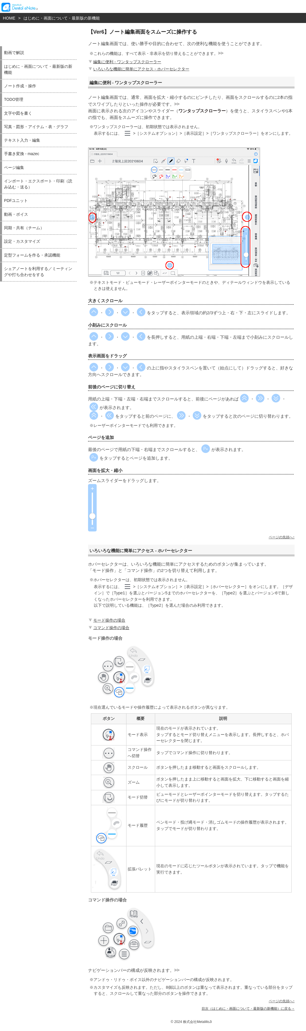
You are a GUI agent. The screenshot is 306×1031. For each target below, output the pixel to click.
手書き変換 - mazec (21, 154)
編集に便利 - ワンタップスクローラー (124, 61)
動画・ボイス (16, 214)
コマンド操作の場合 (108, 627)
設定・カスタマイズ (22, 241)
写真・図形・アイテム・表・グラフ (36, 127)
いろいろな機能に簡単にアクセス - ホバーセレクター (138, 69)
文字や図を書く (18, 113)
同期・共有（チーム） (24, 228)
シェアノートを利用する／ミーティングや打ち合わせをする (38, 272)
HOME (9, 18)
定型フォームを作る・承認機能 (32, 255)
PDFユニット (16, 201)
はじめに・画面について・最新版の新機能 (62, 18)
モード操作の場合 (106, 620)
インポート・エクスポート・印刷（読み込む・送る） (38, 184)
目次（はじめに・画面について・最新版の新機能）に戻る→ (248, 1009)
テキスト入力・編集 (22, 140)
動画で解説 (14, 53)
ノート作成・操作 (20, 86)
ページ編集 (14, 167)
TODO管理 (13, 99)
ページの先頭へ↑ (282, 537)
